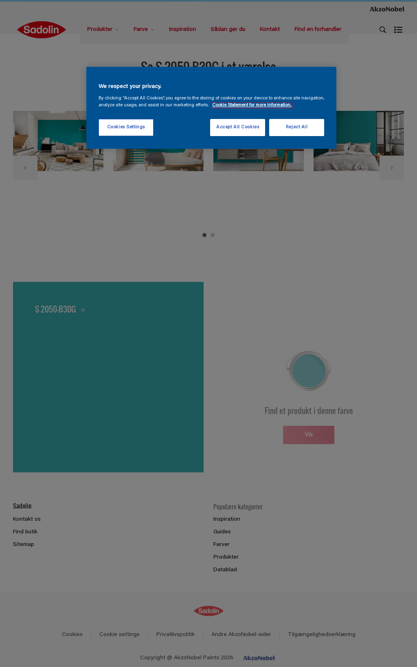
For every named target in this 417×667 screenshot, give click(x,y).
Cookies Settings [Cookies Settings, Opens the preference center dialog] (126, 127)
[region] (211, 108)
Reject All (297, 127)
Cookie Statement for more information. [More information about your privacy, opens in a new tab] (252, 105)
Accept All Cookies (237, 127)
